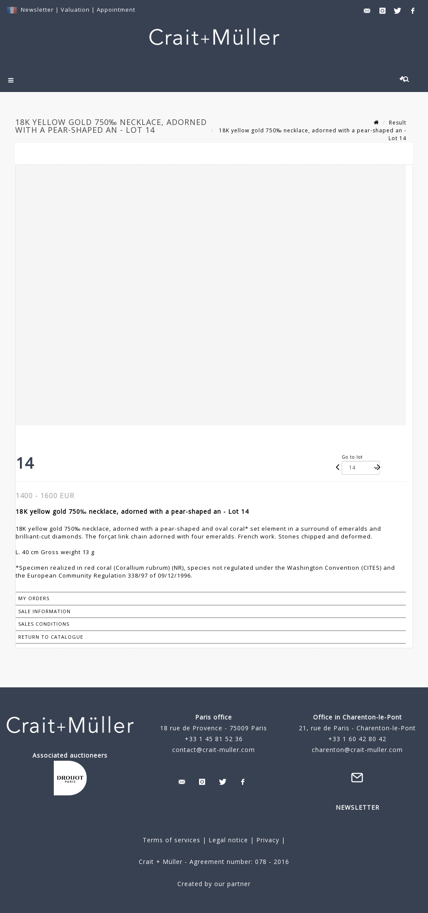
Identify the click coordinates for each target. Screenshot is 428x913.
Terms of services (171, 840)
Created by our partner (214, 884)
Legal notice (228, 840)
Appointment (116, 9)
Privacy (266, 840)
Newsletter (37, 9)
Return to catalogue (50, 637)
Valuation (75, 9)
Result (397, 122)
